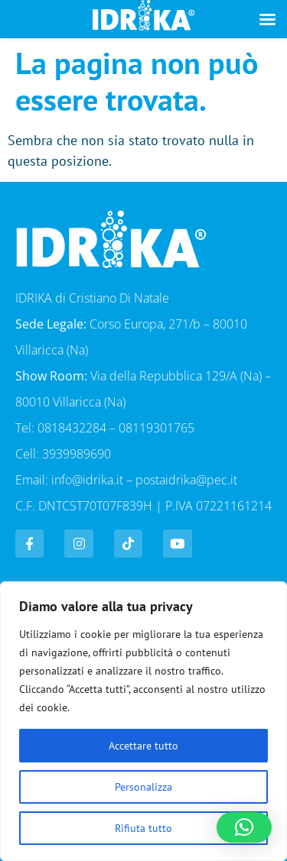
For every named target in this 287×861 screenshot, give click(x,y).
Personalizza (143, 787)
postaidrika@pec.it (186, 479)
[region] (143, 721)
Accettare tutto (143, 746)
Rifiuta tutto (143, 828)
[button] (244, 827)
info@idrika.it (87, 479)
